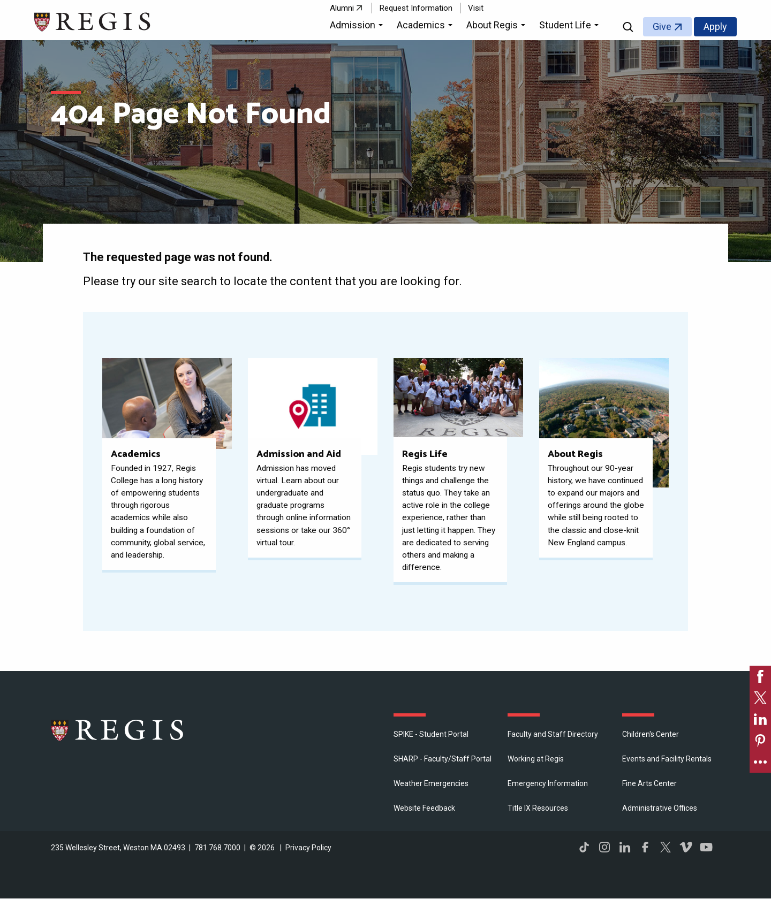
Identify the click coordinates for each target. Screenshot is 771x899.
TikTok (584, 847)
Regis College (118, 730)
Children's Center (650, 734)
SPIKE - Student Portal (431, 734)
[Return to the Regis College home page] (93, 20)
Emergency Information (548, 783)
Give (662, 26)
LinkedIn (624, 847)
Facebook (645, 847)
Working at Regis (536, 759)
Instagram (604, 847)
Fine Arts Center (649, 783)
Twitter (665, 847)
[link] (760, 676)
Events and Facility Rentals (667, 759)
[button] (358, 26)
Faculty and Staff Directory (553, 734)
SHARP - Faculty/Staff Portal (443, 759)
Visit (475, 8)
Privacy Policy (308, 847)
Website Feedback (424, 808)
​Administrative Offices (659, 808)
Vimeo (685, 847)
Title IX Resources (538, 808)
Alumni (342, 8)
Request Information (416, 8)
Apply (715, 26)
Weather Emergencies (431, 783)
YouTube (706, 847)
